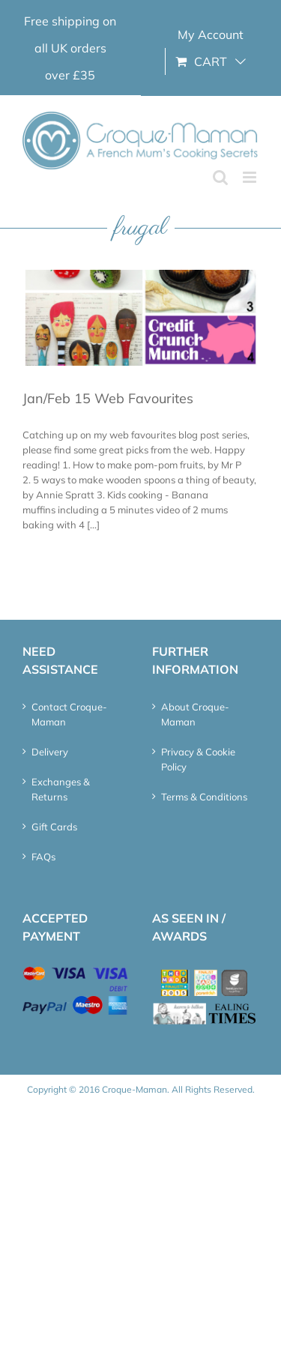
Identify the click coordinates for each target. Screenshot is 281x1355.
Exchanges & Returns (60, 789)
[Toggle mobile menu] (251, 177)
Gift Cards (54, 827)
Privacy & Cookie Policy (198, 759)
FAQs (43, 857)
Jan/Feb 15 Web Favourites (107, 398)
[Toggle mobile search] (220, 177)
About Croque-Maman (195, 714)
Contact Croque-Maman (69, 714)
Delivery (49, 752)
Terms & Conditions (204, 797)
